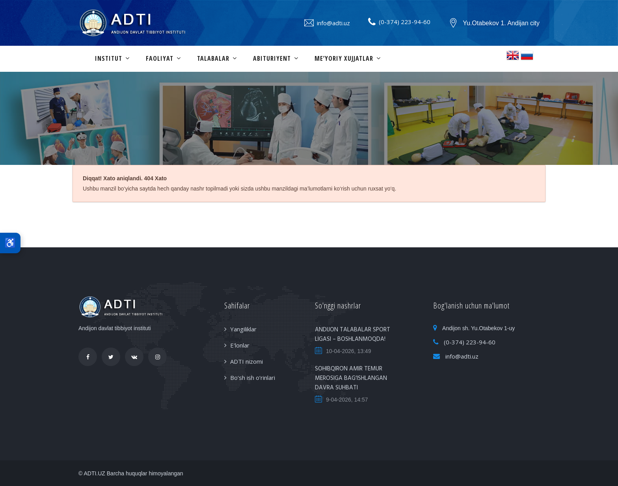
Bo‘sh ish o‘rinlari (252, 377)
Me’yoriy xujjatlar (344, 58)
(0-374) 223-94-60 (404, 22)
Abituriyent (272, 58)
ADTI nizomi (246, 361)
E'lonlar (239, 345)
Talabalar (213, 58)
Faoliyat (159, 58)
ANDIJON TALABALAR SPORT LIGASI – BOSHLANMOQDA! (352, 334)
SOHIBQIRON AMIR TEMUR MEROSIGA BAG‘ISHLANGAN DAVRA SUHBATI (351, 378)
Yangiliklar (243, 329)
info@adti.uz (333, 23)
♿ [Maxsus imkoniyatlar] (10, 242)
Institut (108, 58)
